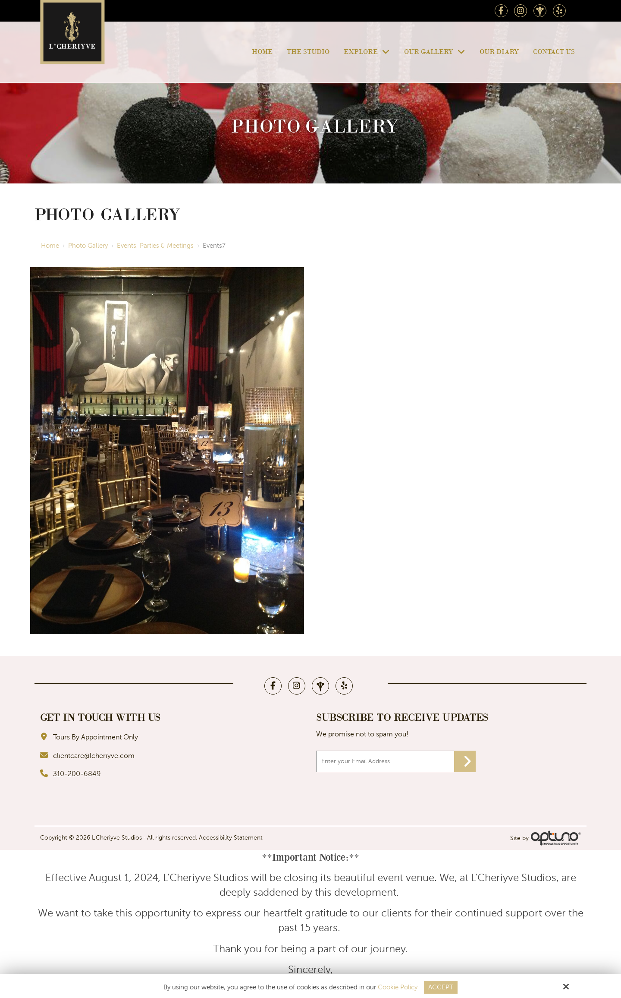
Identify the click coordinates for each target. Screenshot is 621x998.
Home (50, 245)
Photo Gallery (88, 245)
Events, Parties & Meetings (155, 245)
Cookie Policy (397, 987)
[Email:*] (396, 761)
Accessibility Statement (231, 837)
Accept (440, 987)
